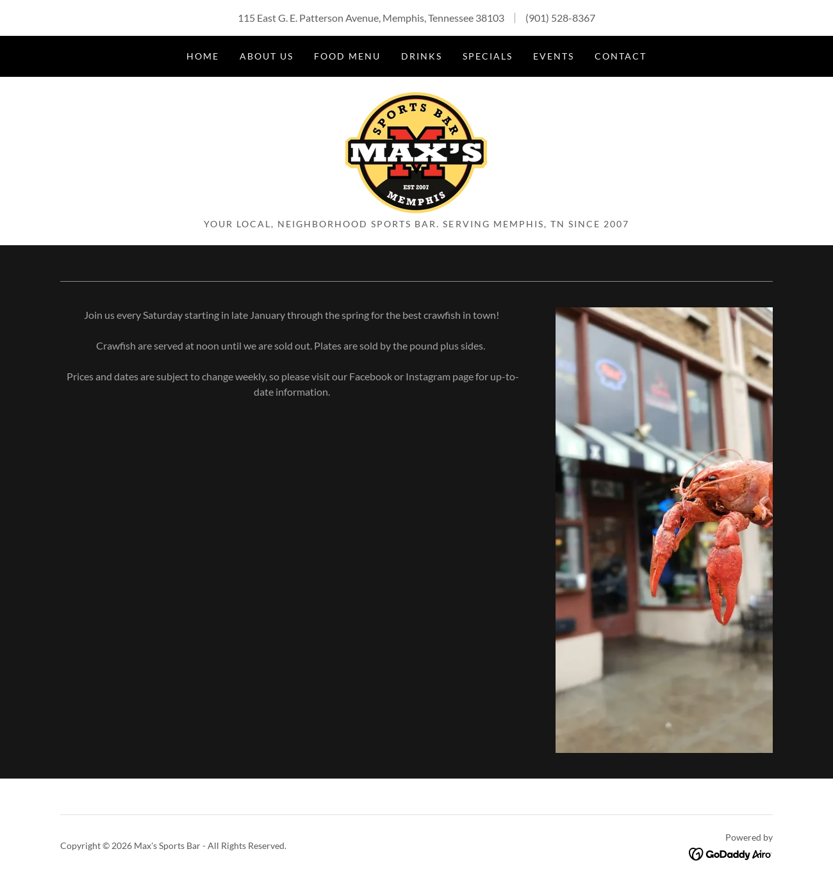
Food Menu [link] (347, 56)
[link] (416, 151)
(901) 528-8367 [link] (560, 18)
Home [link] (202, 56)
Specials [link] (488, 56)
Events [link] (553, 56)
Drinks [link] (421, 56)
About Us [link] (266, 56)
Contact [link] (621, 56)
